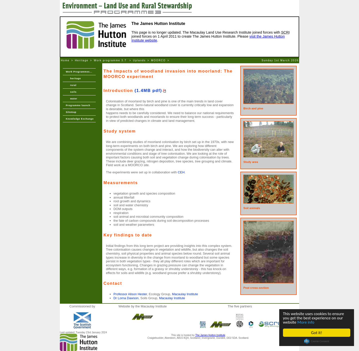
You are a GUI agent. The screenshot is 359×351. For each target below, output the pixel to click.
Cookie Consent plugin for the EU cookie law (316, 341)
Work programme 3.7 (111, 60)
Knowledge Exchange (80, 119)
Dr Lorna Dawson (126, 298)
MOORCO (158, 60)
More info (305, 322)
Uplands (139, 60)
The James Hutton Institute (210, 335)
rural (71, 85)
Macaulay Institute (185, 294)
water (71, 98)
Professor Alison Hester (130, 294)
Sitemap (71, 112)
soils (71, 92)
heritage (73, 78)
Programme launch (78, 105)
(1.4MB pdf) (148, 90)
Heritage (82, 60)
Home (65, 60)
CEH (181, 172)
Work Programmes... (79, 71)
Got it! (316, 332)
